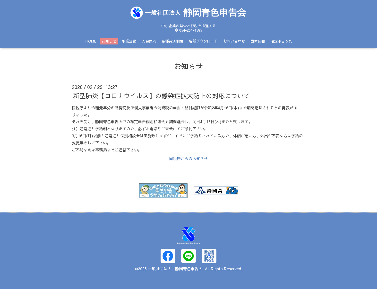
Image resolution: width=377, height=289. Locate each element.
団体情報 (257, 41)
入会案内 (149, 41)
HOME (91, 41)
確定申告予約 (281, 41)
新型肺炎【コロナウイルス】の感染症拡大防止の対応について (161, 95)
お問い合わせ (234, 41)
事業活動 (129, 41)
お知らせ (109, 41)
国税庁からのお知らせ (188, 158)
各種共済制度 (172, 41)
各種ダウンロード (203, 41)
